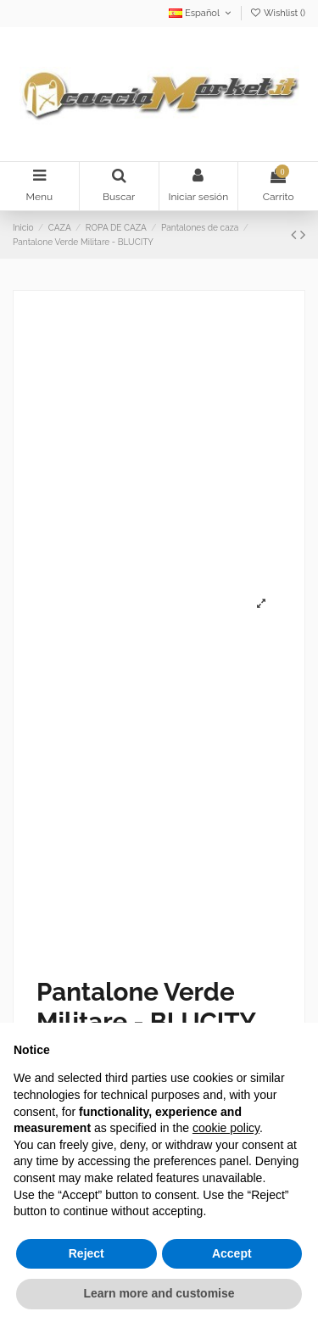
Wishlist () (277, 13)
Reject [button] (86, 1253)
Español (201, 13)
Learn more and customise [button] (158, 1293)
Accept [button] (232, 1253)
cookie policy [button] (225, 1128)
